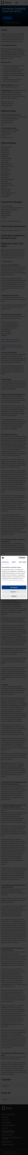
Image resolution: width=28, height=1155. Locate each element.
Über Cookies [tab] (22, 562)
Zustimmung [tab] (5, 562)
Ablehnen (14, 596)
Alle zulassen (14, 587)
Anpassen (14, 591)
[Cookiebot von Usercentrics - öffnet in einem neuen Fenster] (20, 558)
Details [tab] (14, 562)
